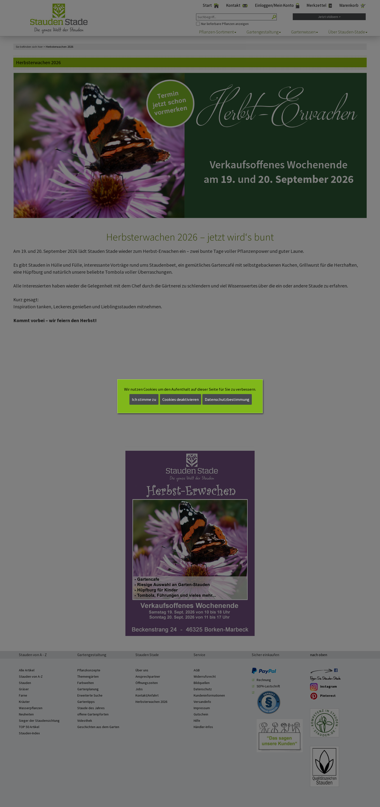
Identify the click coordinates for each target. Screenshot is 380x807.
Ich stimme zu (144, 399)
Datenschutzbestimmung (227, 399)
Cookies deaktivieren (180, 399)
